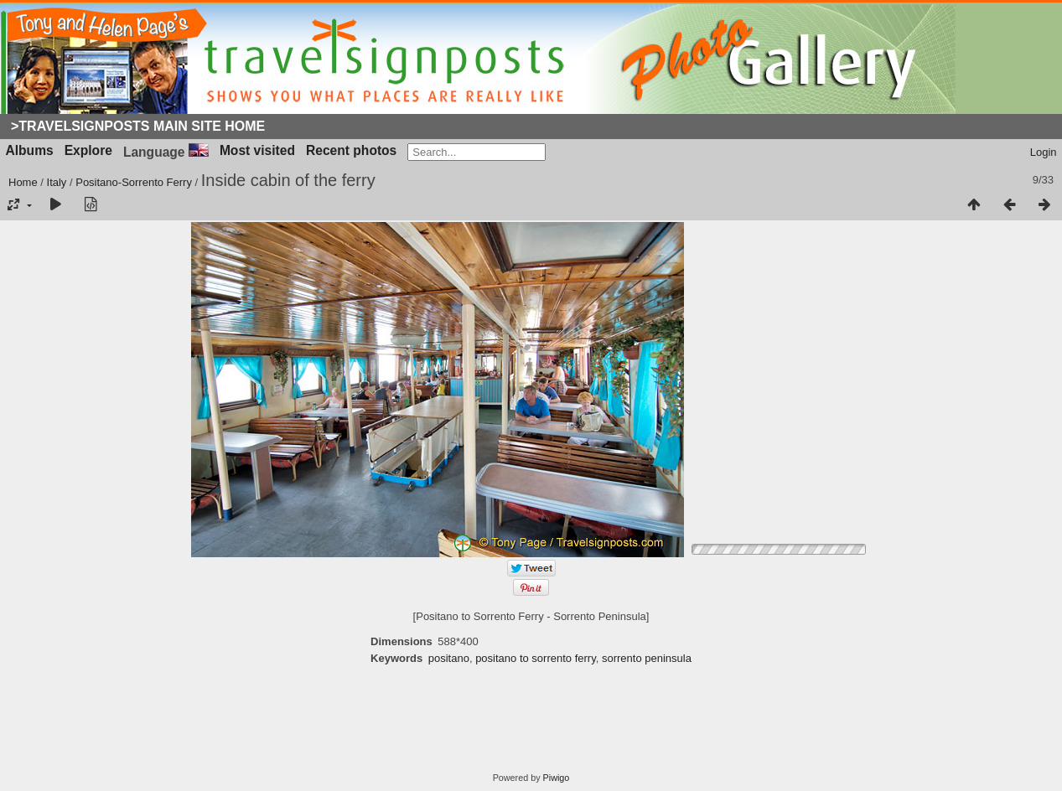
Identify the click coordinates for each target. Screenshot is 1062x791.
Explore (88, 150)
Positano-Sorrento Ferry (133, 182)
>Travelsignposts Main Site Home (138, 126)
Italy (57, 182)
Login (1043, 152)
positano (448, 658)
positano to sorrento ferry (535, 658)
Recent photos (351, 150)
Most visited (257, 150)
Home (23, 182)
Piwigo (556, 778)
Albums (30, 150)
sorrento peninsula (647, 658)
